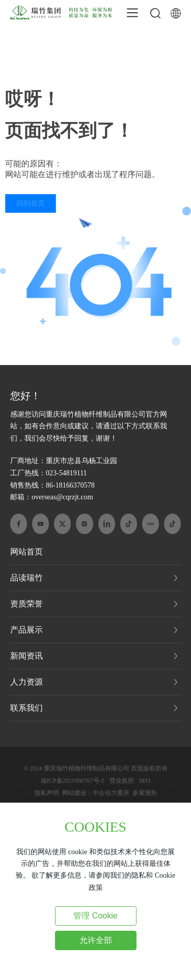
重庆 (123, 792)
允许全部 (95, 940)
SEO (145, 780)
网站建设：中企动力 (89, 792)
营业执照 (122, 780)
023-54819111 (66, 473)
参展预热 (144, 792)
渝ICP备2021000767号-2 (72, 780)
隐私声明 (47, 792)
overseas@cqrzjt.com (62, 497)
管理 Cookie (95, 915)
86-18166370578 (70, 485)
